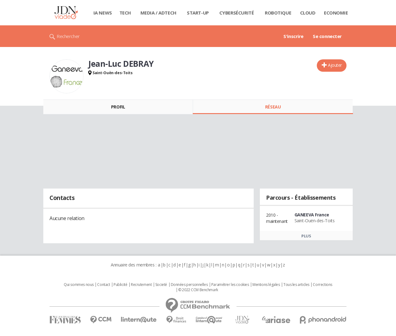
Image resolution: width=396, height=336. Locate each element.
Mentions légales (266, 285)
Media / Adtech (158, 13)
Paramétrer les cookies (230, 285)
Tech (125, 13)
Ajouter (335, 65)
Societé (161, 285)
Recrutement (141, 285)
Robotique (278, 13)
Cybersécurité (236, 13)
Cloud (308, 13)
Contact (103, 285)
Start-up (198, 13)
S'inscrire (293, 36)
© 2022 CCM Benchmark (198, 290)
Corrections (322, 285)
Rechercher (68, 36)
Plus (306, 236)
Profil (118, 107)
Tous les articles (296, 285)
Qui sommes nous (79, 285)
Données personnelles (189, 285)
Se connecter (327, 36)
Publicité (120, 285)
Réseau (273, 107)
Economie (336, 13)
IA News (102, 13)
